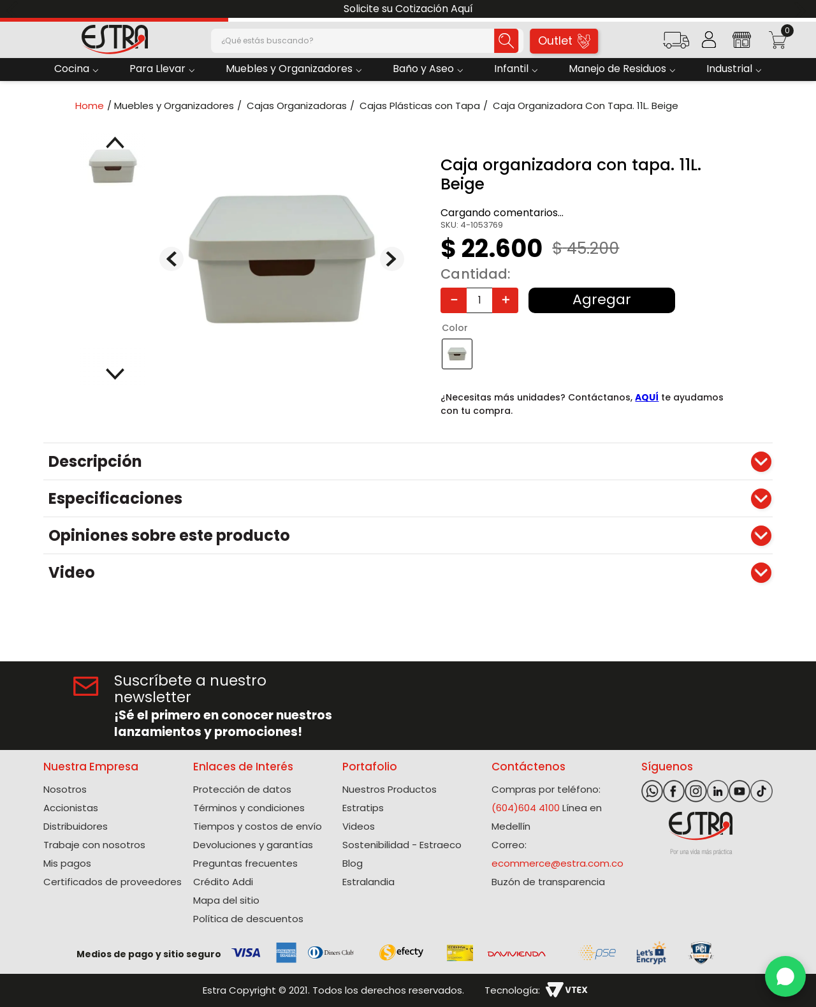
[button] (676, 44)
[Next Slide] (801, 9)
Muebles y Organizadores (174, 105)
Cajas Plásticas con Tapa (420, 105)
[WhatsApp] (785, 976)
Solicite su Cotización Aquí (408, 8)
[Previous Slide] (14, 9)
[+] (505, 300)
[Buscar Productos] (495, 41)
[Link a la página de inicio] (93, 105)
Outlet (564, 40)
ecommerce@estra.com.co (557, 863)
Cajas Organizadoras (297, 105)
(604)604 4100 (526, 807)
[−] (454, 300)
